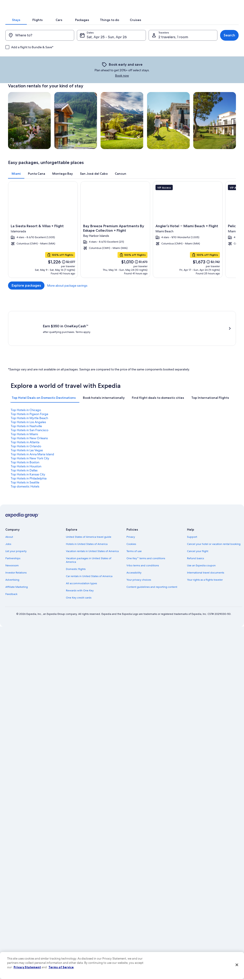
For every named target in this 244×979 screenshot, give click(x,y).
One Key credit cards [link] (78, 563)
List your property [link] (16, 516)
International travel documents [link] (205, 538)
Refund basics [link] (195, 523)
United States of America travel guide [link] (88, 502)
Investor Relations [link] (16, 538)
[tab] (62, 43)
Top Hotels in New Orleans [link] (200, 440)
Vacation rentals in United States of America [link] (92, 516)
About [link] (9, 502)
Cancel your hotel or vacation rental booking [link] (213, 509)
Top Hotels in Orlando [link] (83, 444)
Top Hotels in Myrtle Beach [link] (143, 436)
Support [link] (192, 502)
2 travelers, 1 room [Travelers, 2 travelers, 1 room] (171, 68)
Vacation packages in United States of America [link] (88, 525)
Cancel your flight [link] (197, 516)
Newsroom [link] (12, 531)
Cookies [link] (131, 509)
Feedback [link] (11, 559)
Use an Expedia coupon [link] (201, 531)
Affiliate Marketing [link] (16, 552)
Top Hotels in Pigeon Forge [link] (86, 436)
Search (224, 66)
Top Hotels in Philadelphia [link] (85, 452)
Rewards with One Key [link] (80, 556)
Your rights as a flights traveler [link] (205, 545)
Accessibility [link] (133, 538)
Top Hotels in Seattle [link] (139, 452)
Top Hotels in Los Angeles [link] (199, 436)
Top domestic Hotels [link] (196, 452)
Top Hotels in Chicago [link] (26, 436)
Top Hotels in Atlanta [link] (25, 444)
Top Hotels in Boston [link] (82, 448)
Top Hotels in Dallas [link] (195, 448)
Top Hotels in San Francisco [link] (86, 440)
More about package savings (216, 309)
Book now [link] (172, 96)
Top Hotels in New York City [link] (30, 448)
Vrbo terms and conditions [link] (142, 531)
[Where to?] (43, 66)
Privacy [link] (130, 502)
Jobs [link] (8, 509)
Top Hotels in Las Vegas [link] (141, 444)
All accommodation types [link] (81, 548)
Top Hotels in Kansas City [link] (28, 452)
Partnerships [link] (12, 523)
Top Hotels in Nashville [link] (26, 440)
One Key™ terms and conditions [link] (145, 523)
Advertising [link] (12, 545)
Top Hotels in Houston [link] (140, 448)
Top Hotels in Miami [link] (138, 440)
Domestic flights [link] (76, 534)
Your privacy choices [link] (138, 545)
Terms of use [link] (134, 516)
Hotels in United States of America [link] (86, 509)
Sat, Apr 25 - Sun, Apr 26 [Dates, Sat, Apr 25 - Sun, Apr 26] (108, 68)
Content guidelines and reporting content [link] (151, 552)
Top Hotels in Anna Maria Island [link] (203, 444)
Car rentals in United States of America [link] (89, 541)
